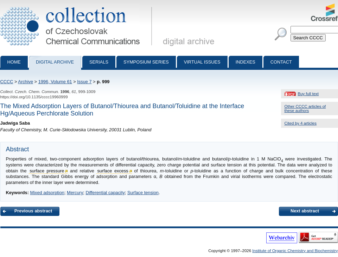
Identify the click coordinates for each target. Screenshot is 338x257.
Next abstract (305, 210)
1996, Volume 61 (55, 81)
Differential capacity (105, 192)
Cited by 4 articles (301, 123)
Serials (98, 62)
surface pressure (47, 170)
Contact (281, 62)
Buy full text (308, 94)
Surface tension (143, 192)
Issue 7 (84, 81)
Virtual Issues (202, 62)
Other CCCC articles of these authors (305, 108)
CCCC (6, 81)
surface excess (112, 170)
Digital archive (55, 62)
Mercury (75, 192)
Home (14, 62)
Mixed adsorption (47, 192)
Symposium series (146, 62)
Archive (25, 81)
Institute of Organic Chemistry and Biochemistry (295, 251)
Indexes (245, 62)
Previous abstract (33, 210)
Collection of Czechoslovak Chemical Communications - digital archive (77, 6)
